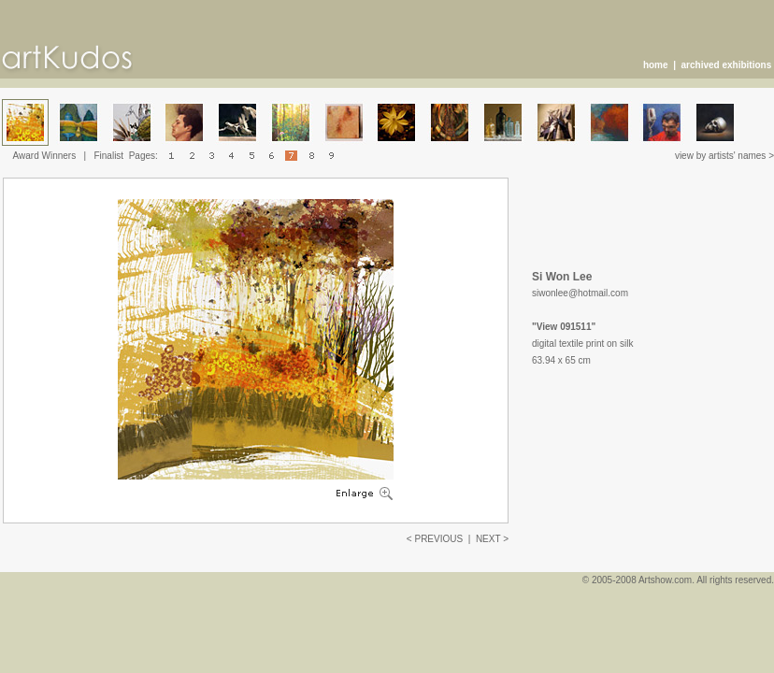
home (655, 65)
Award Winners (45, 155)
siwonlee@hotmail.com (580, 293)
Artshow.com (665, 580)
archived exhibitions (726, 65)
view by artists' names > (724, 155)
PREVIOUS (438, 539)
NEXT (488, 539)
